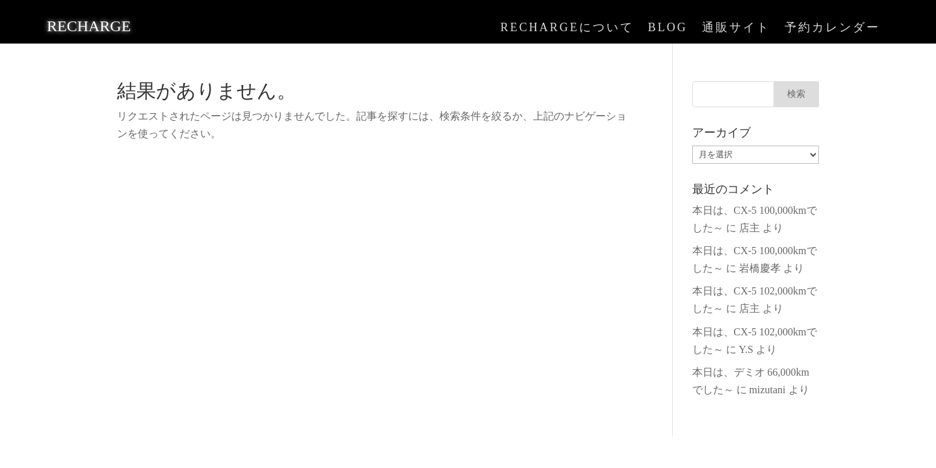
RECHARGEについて (567, 28)
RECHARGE (89, 26)
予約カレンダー (832, 28)
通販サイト (736, 28)
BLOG (668, 28)
